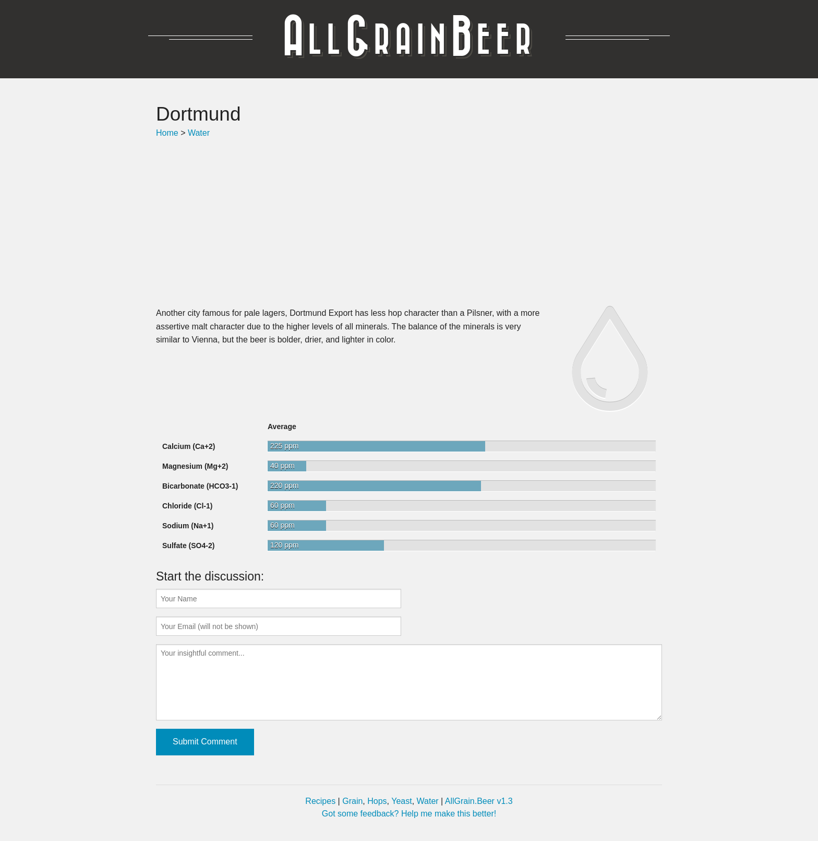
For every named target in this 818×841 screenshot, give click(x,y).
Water (199, 132)
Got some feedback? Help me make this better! (409, 813)
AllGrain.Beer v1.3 (479, 801)
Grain (352, 801)
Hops (377, 801)
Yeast (401, 801)
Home (167, 132)
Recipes (320, 801)
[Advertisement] (409, 223)
